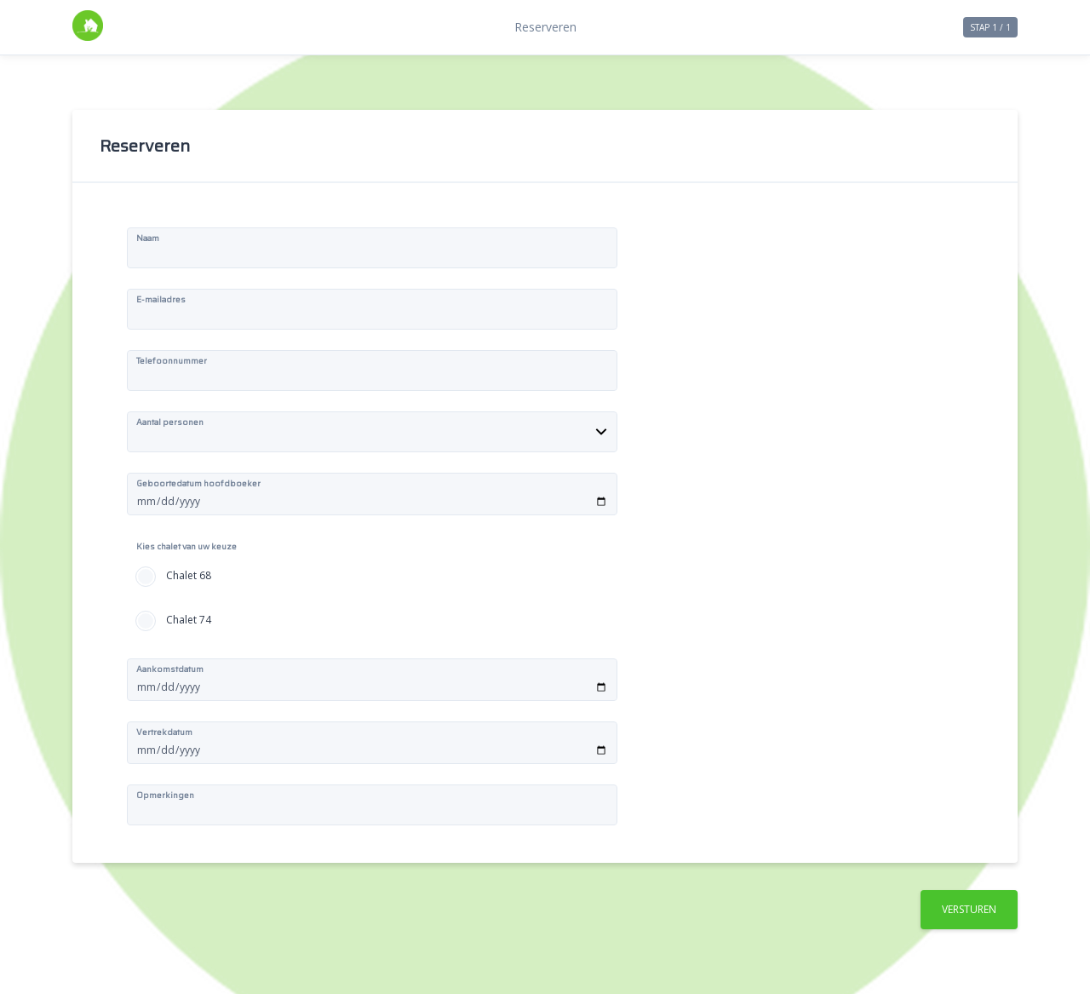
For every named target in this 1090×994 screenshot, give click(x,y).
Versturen (969, 909)
